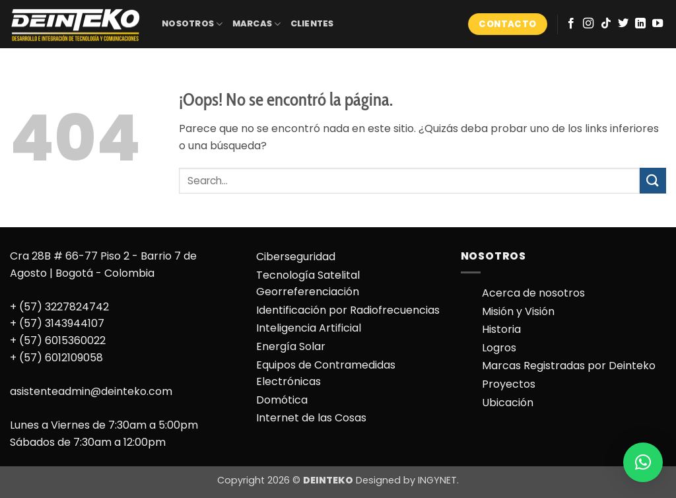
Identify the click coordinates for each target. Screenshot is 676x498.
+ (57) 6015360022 (58, 340)
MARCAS (256, 24)
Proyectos (508, 384)
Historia (501, 329)
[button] (643, 462)
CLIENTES (312, 23)
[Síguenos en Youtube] (657, 24)
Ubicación (507, 402)
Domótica (282, 400)
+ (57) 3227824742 (59, 306)
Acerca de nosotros (533, 293)
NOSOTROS (192, 24)
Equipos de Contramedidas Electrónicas (325, 373)
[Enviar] (653, 181)
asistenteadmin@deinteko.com (91, 391)
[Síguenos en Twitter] (623, 24)
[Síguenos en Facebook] (571, 24)
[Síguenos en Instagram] (588, 24)
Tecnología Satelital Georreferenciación (308, 283)
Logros (499, 347)
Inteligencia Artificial (308, 328)
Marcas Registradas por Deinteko (569, 365)
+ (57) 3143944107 (57, 323)
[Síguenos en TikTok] (606, 24)
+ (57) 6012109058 (56, 357)
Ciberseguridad (295, 256)
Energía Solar (290, 346)
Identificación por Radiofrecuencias (348, 310)
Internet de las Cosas (311, 417)
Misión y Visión (518, 311)
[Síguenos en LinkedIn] (640, 24)
